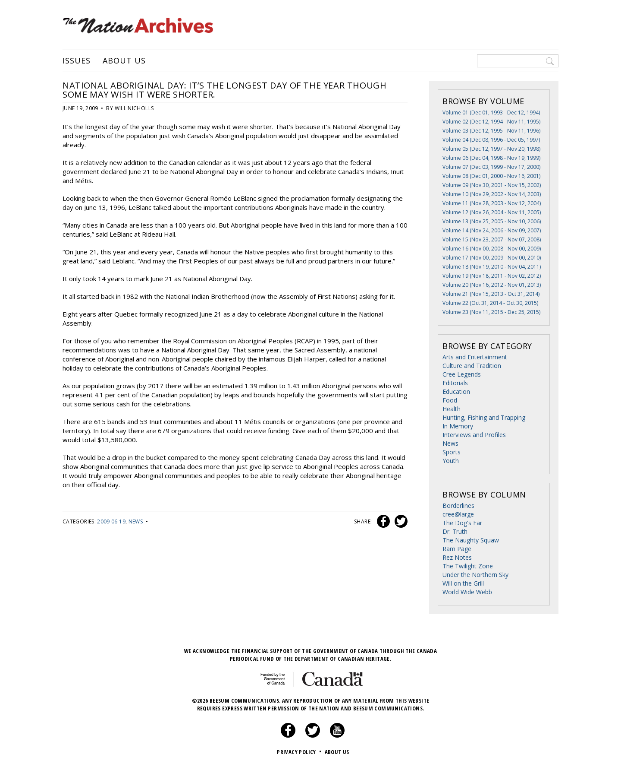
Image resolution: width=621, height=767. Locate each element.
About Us (124, 61)
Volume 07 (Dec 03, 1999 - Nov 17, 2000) (491, 167)
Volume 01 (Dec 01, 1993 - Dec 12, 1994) (491, 112)
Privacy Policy (300, 752)
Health (451, 409)
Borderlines (458, 505)
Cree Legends (461, 374)
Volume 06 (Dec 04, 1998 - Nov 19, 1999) (491, 158)
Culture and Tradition (471, 365)
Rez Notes (457, 557)
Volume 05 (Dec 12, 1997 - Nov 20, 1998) (491, 148)
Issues (76, 61)
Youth (450, 460)
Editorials (455, 383)
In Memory (457, 426)
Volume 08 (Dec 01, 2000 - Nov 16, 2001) (491, 176)
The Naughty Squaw (470, 540)
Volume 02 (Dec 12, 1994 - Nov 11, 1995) (491, 121)
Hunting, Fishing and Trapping (483, 417)
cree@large (458, 514)
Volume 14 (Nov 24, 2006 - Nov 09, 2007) (491, 230)
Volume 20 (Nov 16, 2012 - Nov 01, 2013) (491, 284)
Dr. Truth (454, 531)
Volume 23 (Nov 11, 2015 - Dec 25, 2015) (491, 312)
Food (449, 400)
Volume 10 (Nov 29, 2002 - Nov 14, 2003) (491, 194)
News (136, 521)
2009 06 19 (111, 521)
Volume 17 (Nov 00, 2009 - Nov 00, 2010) (491, 257)
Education (456, 391)
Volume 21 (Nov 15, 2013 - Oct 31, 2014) (490, 294)
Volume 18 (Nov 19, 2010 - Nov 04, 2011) (491, 266)
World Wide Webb (467, 592)
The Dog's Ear (462, 523)
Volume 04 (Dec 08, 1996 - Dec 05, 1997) (491, 139)
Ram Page (456, 549)
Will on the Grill (463, 583)
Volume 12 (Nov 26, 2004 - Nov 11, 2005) (491, 212)
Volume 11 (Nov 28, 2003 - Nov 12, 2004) (491, 203)
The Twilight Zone (467, 566)
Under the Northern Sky (475, 574)
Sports (451, 452)
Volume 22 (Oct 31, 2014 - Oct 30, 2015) (490, 303)
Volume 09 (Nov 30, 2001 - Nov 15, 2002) (491, 185)
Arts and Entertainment (474, 357)
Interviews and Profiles (474, 435)
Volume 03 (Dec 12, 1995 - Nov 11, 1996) (491, 130)
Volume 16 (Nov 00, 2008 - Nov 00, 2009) (491, 248)
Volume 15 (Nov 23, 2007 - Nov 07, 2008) (491, 239)
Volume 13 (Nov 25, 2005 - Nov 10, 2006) (491, 221)
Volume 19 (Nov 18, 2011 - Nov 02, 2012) (491, 275)
